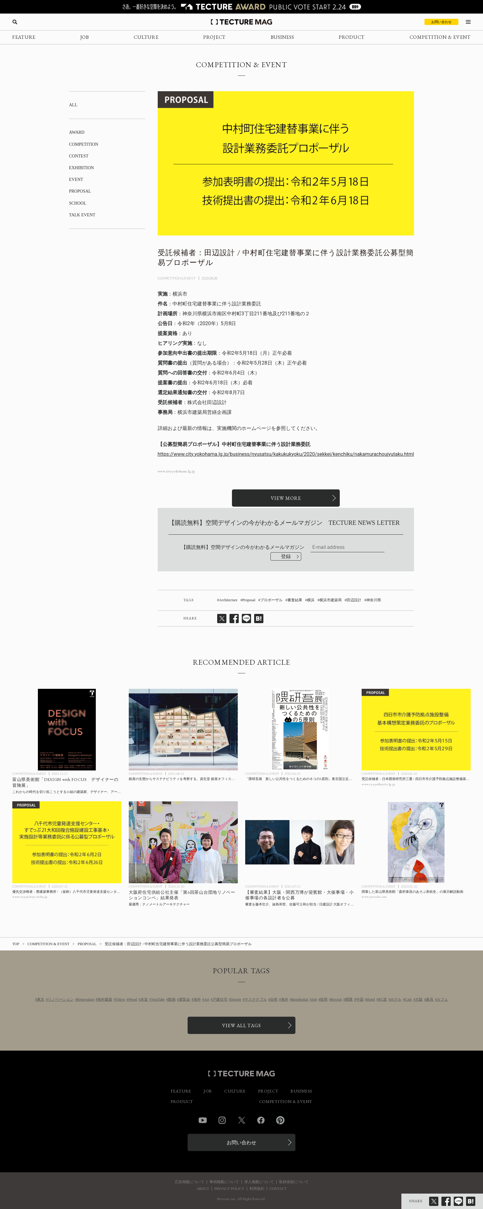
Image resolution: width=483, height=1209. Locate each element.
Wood (132, 999)
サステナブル (256, 999)
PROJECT (214, 37)
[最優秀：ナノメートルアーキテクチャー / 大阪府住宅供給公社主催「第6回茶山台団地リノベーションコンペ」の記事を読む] (183, 842)
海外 (197, 999)
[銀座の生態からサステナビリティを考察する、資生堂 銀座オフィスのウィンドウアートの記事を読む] (183, 730)
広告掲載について (189, 1182)
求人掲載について (259, 1182)
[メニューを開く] (468, 21)
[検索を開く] (14, 21)
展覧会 (184, 999)
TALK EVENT (82, 215)
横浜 (311, 600)
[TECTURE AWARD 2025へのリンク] (241, 7)
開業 (349, 999)
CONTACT (278, 1189)
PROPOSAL (80, 191)
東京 (40, 999)
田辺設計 (354, 600)
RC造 (382, 999)
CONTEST (78, 156)
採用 (323, 999)
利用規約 (257, 1189)
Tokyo (120, 999)
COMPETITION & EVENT (440, 37)
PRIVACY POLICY (229, 1189)
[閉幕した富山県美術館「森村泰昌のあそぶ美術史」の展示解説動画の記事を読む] (416, 842)
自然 (274, 999)
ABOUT (202, 1189)
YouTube (158, 999)
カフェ (442, 999)
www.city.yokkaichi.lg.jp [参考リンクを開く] (378, 784)
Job (314, 999)
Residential (300, 999)
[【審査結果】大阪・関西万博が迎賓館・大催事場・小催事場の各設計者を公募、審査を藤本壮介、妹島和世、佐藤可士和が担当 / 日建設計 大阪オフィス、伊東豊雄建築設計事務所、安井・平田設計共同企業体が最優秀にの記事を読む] (299, 842)
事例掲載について (224, 1182)
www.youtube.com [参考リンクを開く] (374, 897)
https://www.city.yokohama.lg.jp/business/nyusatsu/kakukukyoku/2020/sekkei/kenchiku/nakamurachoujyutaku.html (286, 454)
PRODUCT (352, 37)
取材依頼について (294, 1182)
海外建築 (104, 999)
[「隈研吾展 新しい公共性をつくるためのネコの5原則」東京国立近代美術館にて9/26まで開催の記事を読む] (299, 730)
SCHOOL (77, 203)
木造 (144, 999)
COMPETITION (83, 144)
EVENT (76, 179)
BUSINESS (282, 37)
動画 (172, 999)
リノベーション (61, 999)
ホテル (395, 999)
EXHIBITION (81, 167)
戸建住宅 (220, 999)
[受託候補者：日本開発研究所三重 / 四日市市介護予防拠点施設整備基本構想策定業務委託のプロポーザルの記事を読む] (416, 730)
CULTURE (146, 37)
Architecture (228, 600)
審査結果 (294, 600)
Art (206, 999)
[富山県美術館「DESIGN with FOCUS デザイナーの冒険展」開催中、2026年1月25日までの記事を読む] (66, 730)
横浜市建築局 (330, 600)
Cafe (408, 999)
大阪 (419, 999)
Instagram (222, 1120)
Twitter (241, 1120)
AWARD (76, 132)
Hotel (371, 999)
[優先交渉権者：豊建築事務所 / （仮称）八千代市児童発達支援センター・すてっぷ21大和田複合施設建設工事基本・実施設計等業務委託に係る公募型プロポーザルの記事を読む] (66, 842)
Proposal (248, 600)
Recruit (336, 999)
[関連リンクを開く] (286, 498)
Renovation (85, 999)
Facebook (261, 1120)
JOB (84, 37)
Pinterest (280, 1120)
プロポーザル (271, 600)
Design (236, 999)
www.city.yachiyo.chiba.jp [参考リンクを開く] (29, 897)
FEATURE (23, 37)
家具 (429, 999)
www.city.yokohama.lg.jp (176, 471)
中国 (359, 999)
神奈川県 (373, 600)
